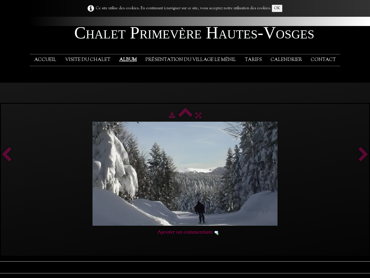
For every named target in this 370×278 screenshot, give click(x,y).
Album (128, 60)
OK (277, 8)
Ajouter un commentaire (185, 232)
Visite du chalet (87, 60)
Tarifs (253, 60)
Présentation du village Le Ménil (190, 60)
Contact (323, 60)
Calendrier (286, 60)
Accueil (45, 60)
